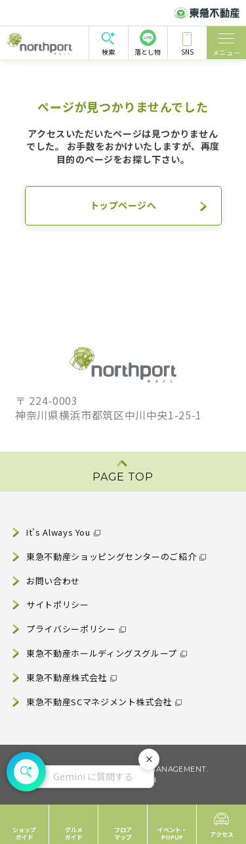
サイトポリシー (57, 604)
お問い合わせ (53, 580)
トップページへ (123, 205)
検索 (108, 52)
